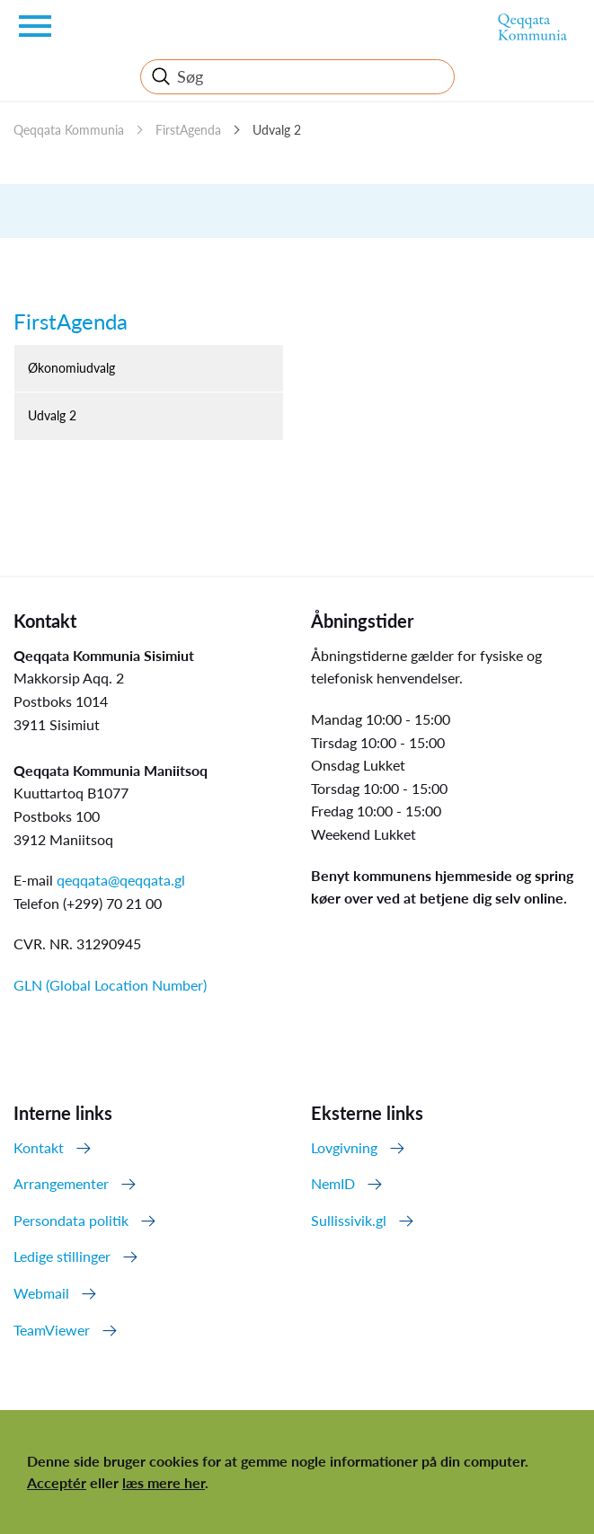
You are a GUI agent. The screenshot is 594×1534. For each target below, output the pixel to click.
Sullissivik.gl (348, 1220)
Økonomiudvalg (71, 367)
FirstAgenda (188, 129)
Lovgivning (344, 1147)
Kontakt (38, 1147)
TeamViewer (51, 1329)
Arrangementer (61, 1183)
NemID (333, 1183)
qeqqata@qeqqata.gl (121, 879)
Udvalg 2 (277, 129)
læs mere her (163, 1482)
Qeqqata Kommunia (68, 129)
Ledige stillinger (62, 1256)
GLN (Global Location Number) (110, 984)
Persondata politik (71, 1220)
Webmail (41, 1292)
